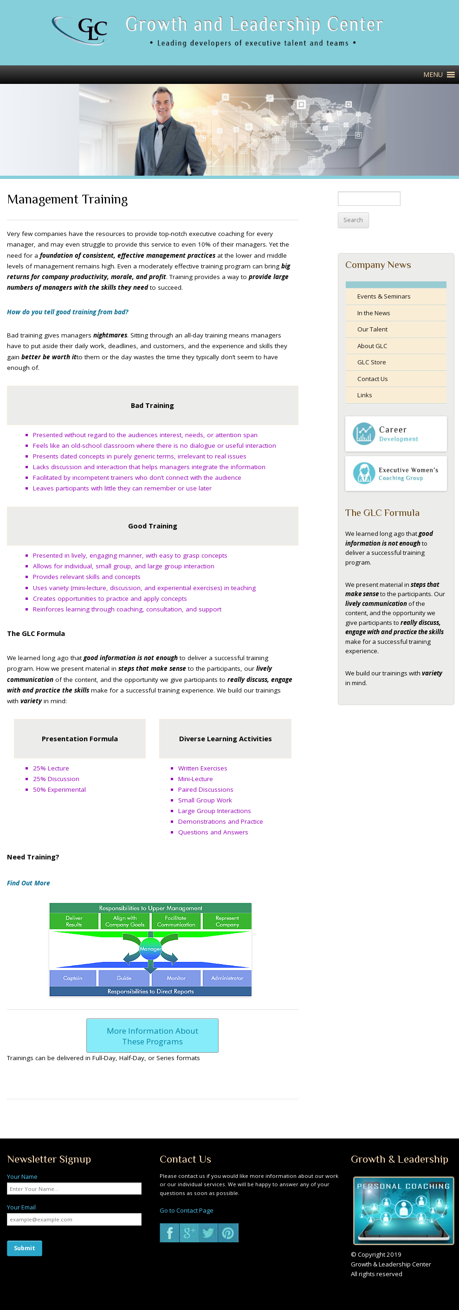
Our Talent (372, 329)
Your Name (22, 1176)
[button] (433, 74)
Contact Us (372, 379)
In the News (373, 313)
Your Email (21, 1207)
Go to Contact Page (186, 1210)
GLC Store (371, 362)
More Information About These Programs (152, 1036)
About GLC (372, 346)
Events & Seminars (384, 296)
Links (364, 395)
